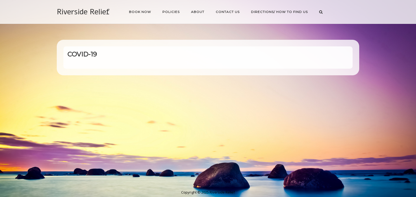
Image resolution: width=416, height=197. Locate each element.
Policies (171, 12)
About (197, 12)
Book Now (140, 12)
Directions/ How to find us (279, 12)
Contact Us (228, 12)
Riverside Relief (83, 12)
